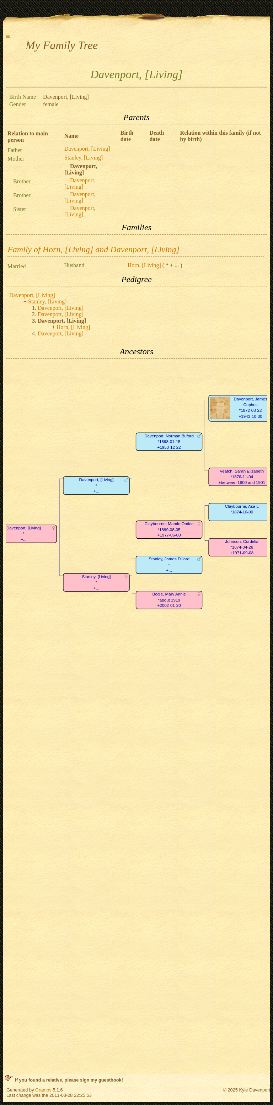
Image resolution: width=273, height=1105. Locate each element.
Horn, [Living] (144, 265)
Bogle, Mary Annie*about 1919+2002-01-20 (169, 600)
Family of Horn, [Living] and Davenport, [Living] (93, 249)
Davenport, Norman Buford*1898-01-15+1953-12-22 (169, 441)
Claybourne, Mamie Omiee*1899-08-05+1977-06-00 (168, 529)
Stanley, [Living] (83, 158)
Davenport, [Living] (87, 149)
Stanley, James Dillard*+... (169, 564)
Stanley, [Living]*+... (96, 582)
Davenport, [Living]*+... (96, 485)
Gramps (43, 1090)
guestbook (110, 1080)
